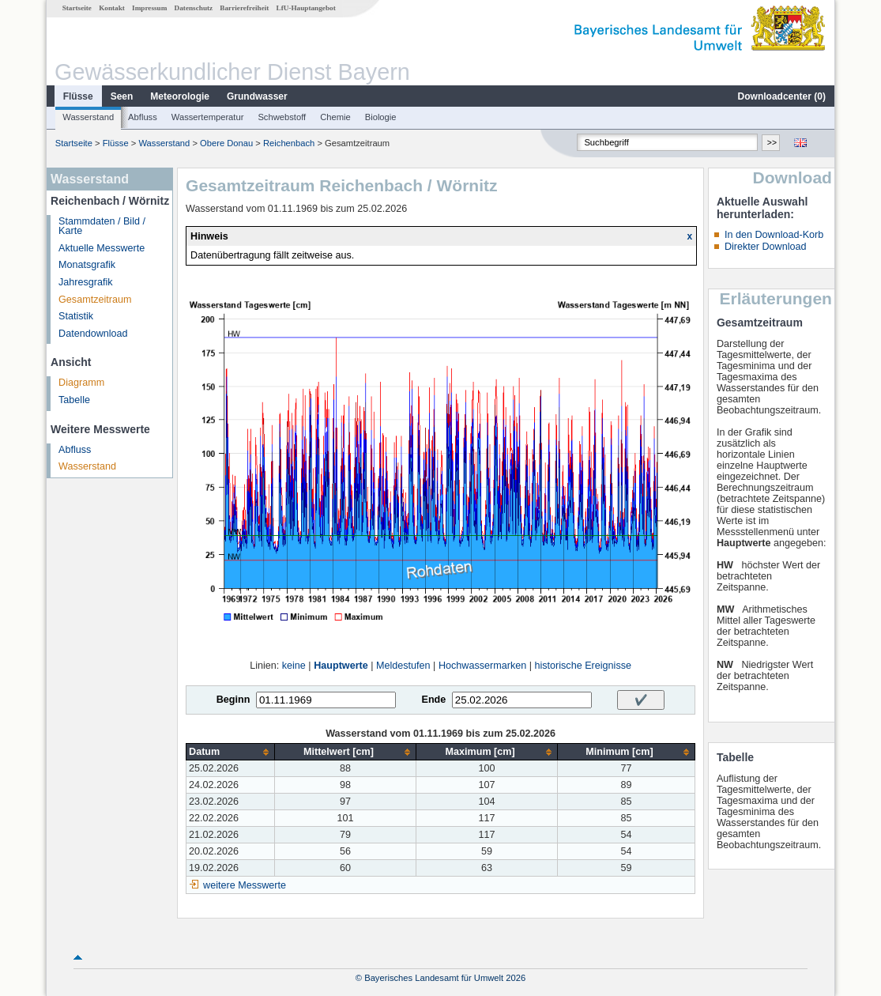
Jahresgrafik (85, 282)
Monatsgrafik (86, 264)
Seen (122, 96)
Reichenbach (288, 143)
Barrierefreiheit (244, 8)
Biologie (381, 117)
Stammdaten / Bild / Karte (101, 226)
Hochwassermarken (482, 665)
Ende (433, 699)
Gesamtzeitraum (94, 299)
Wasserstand (88, 117)
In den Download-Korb (774, 234)
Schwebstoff (282, 117)
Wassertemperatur (207, 117)
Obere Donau (226, 143)
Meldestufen (403, 665)
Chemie (335, 117)
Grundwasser (257, 96)
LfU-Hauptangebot (306, 8)
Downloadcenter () (782, 96)
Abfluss (142, 117)
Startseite (77, 8)
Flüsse (78, 96)
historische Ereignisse (582, 665)
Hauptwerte (341, 665)
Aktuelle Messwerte (101, 248)
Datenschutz (194, 8)
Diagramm (81, 382)
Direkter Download (766, 246)
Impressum (149, 8)
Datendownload (93, 333)
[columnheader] (230, 752)
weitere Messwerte (244, 885)
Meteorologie (179, 96)
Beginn (233, 699)
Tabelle (74, 400)
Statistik (75, 316)
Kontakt (112, 8)
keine (294, 665)
